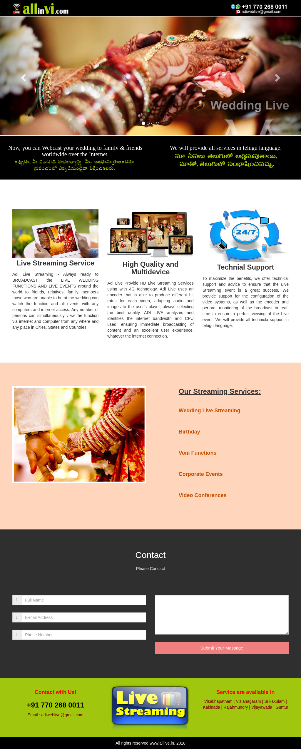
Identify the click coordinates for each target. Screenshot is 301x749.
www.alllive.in (162, 743)
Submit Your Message (221, 647)
